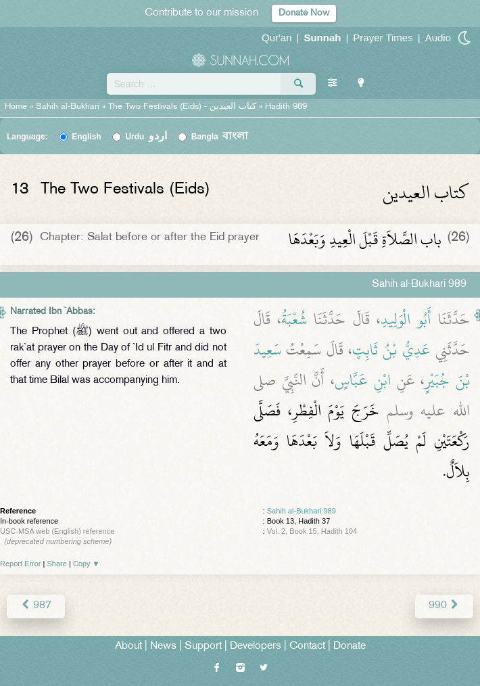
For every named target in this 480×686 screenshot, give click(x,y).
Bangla (220, 136)
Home (16, 107)
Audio (438, 37)
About (128, 646)
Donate (349, 646)
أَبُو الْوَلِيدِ (406, 319)
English (86, 136)
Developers (255, 646)
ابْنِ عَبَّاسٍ (363, 380)
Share (57, 563)
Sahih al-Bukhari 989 (301, 511)
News (163, 646)
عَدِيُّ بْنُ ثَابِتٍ (391, 350)
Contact (307, 646)
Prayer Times (382, 37)
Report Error (20, 563)
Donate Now (304, 13)
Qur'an (277, 37)
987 (35, 606)
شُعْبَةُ (294, 319)
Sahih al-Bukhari (67, 107)
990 (444, 606)
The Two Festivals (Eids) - (183, 107)
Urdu (146, 136)
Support (203, 646)
